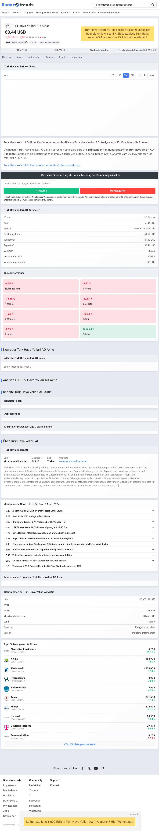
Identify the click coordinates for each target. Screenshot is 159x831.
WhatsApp (35, 811)
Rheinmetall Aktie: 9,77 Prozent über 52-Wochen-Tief (39, 522)
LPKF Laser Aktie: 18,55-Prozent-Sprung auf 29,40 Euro (40, 527)
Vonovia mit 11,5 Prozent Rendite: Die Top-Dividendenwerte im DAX (46, 566)
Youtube (34, 790)
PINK (44, 37)
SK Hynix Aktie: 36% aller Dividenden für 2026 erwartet (39, 560)
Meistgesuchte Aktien (47, 12)
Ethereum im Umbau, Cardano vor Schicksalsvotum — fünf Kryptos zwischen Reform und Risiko (60, 544)
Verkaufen (119, 191)
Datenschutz (10, 801)
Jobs (6, 811)
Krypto (64, 12)
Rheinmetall (17, 668)
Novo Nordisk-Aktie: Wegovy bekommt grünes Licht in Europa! (43, 533)
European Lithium (20, 735)
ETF (75, 12)
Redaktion (35, 785)
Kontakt (54, 785)
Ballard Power (18, 687)
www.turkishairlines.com (73, 461)
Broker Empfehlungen (109, 12)
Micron (14, 707)
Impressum (9, 785)
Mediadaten (10, 790)
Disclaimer (9, 796)
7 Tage (48, 504)
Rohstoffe (88, 12)
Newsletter (9, 816)
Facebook (34, 801)
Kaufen (43, 191)
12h (35, 504)
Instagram (35, 806)
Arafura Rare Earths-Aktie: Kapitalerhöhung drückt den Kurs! (42, 549)
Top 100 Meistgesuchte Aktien (80, 744)
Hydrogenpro (18, 678)
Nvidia (14, 659)
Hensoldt (15, 716)
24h (41, 504)
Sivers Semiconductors (23, 649)
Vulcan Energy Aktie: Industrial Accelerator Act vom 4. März (42, 555)
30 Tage (57, 504)
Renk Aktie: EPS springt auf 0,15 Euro (31, 516)
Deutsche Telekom (21, 726)
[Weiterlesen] (153, 511)
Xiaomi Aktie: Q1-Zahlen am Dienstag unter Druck (37, 511)
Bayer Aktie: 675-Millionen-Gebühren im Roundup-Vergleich (42, 538)
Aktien (16, 12)
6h (30, 504)
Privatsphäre (10, 806)
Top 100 (29, 12)
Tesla (14, 697)
